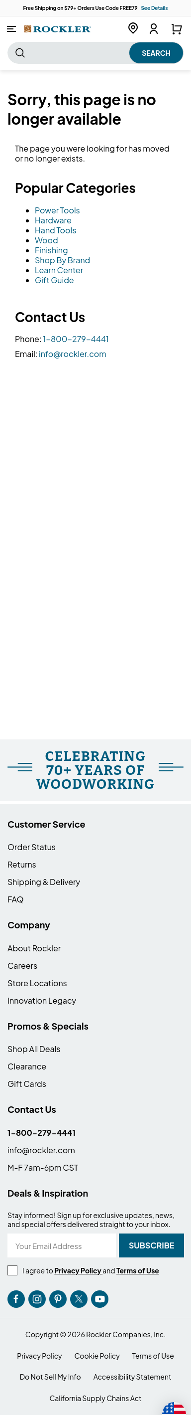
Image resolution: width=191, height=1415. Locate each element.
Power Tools (57, 210)
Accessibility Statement (133, 1377)
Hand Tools (55, 230)
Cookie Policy (97, 1356)
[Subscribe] (151, 1245)
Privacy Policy (39, 1356)
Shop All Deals (33, 1049)
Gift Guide (54, 280)
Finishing (51, 250)
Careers (22, 965)
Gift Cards (26, 1083)
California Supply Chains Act (95, 1398)
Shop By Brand (62, 260)
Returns (21, 864)
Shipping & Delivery (43, 882)
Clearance (26, 1066)
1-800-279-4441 (76, 339)
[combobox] (95, 53)
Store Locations (37, 983)
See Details (154, 8)
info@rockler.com (72, 354)
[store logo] (57, 28)
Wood (46, 240)
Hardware (53, 220)
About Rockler (34, 948)
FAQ (15, 899)
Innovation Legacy (41, 1000)
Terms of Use (153, 1356)
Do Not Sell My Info (50, 1377)
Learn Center (59, 270)
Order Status (31, 847)
